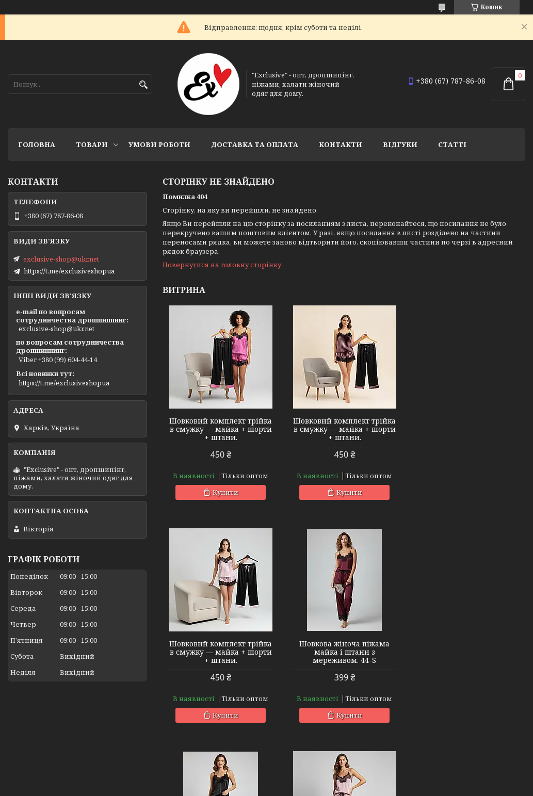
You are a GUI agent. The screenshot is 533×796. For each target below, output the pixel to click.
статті (452, 144)
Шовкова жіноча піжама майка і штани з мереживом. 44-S (220, 652)
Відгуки (400, 144)
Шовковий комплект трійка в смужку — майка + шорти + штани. (220, 429)
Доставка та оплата (254, 144)
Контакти (340, 144)
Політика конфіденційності (435, 786)
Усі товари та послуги (477, 747)
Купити (225, 492)
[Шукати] (143, 85)
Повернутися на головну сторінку (222, 264)
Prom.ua (323, 776)
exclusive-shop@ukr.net (61, 259)
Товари (92, 144)
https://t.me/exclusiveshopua (69, 270)
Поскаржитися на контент (337, 786)
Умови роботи (159, 144)
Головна (36, 144)
